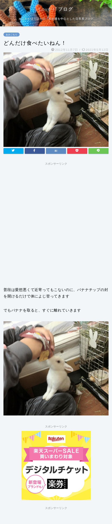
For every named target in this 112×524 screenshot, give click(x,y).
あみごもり (11, 34)
